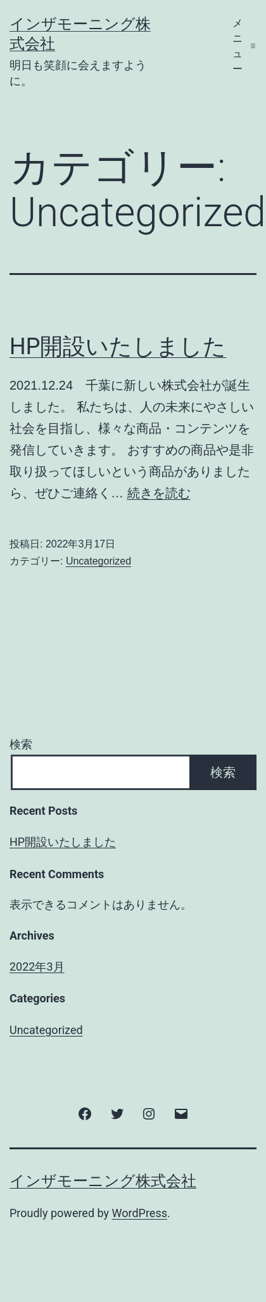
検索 (21, 744)
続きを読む (159, 493)
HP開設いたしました (118, 346)
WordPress (139, 1213)
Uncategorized (98, 561)
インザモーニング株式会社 (103, 1181)
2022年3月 (37, 966)
